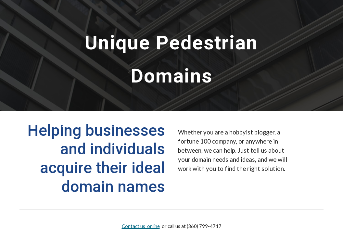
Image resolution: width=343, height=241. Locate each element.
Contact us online (141, 226)
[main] (171, 55)
